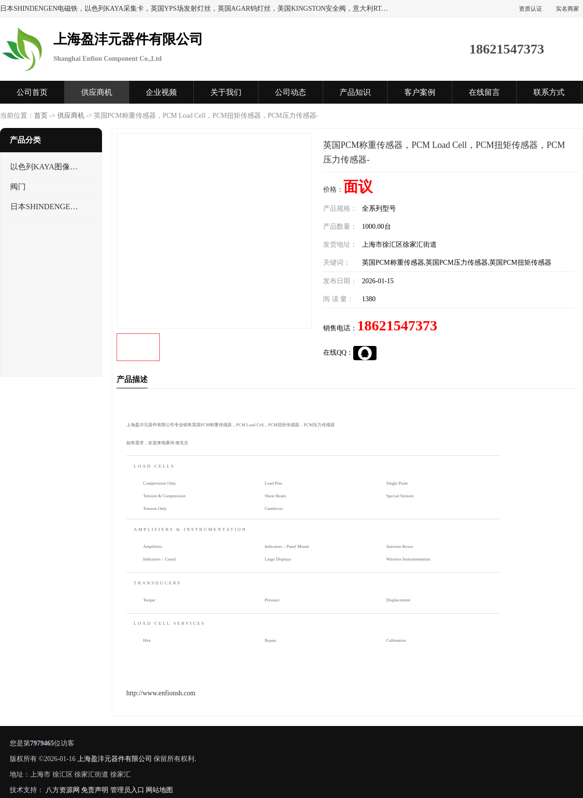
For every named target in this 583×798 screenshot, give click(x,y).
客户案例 (419, 92)
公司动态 (290, 92)
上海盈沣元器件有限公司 (114, 758)
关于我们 (225, 92)
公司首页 (32, 92)
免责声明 (94, 790)
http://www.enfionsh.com (160, 693)
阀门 (18, 186)
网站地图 (159, 790)
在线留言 (484, 92)
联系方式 (549, 92)
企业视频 (161, 92)
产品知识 (355, 92)
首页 (41, 115)
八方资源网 (63, 790)
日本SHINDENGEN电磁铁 (45, 206)
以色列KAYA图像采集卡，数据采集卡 (45, 167)
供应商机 (96, 92)
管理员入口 (127, 790)
